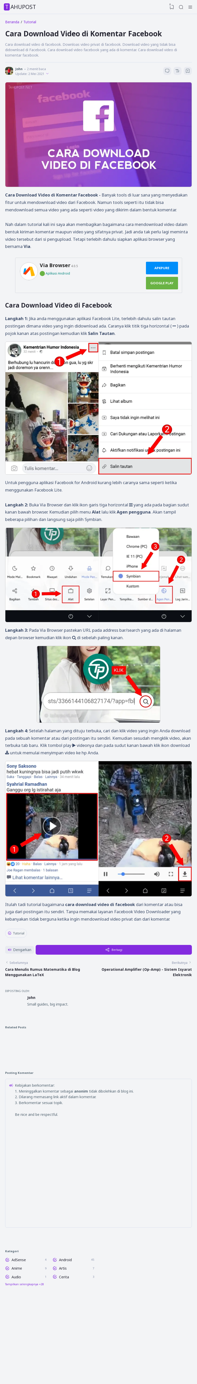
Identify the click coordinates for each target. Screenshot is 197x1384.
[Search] (180, 7)
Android (66, 1318)
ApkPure (161, 273)
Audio (16, 1337)
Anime (17, 1327)
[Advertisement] (98, 969)
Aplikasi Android (58, 279)
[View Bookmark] (170, 7)
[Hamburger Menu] (190, 7)
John (32, 1043)
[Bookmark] (187, 74)
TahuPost (20, 7)
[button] (21, 990)
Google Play (161, 288)
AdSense (19, 1318)
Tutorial (16, 948)
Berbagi (115, 990)
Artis (63, 1327)
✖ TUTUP (98, 959)
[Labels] (50, 1345)
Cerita (65, 1337)
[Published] (49, 76)
